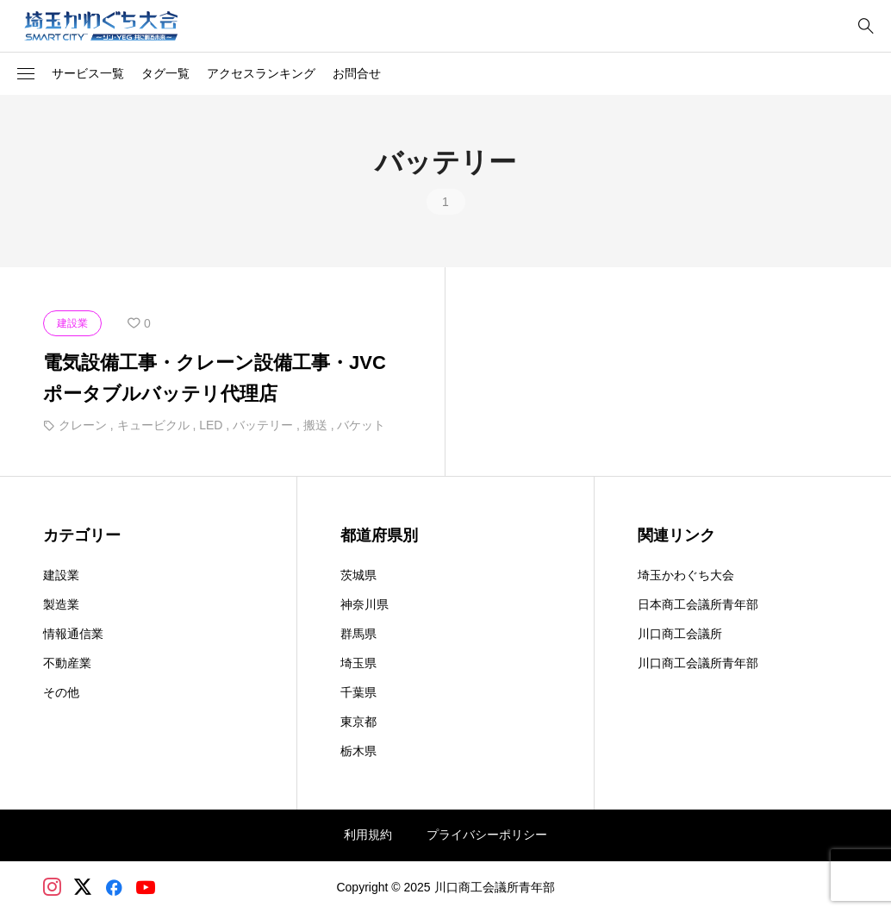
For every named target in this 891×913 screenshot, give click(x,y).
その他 (61, 692)
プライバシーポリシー (487, 834)
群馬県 (358, 634)
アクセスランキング (261, 73)
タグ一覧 (165, 73)
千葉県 (358, 692)
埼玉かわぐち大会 (686, 575)
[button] (26, 74)
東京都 (358, 722)
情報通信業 (73, 634)
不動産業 (67, 663)
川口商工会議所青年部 (698, 663)
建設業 (61, 575)
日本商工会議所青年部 (698, 604)
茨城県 (358, 575)
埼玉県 (358, 663)
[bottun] (865, 26)
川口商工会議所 (680, 634)
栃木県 (358, 751)
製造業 (61, 604)
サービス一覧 (88, 73)
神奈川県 (364, 604)
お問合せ (357, 73)
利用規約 (368, 834)
